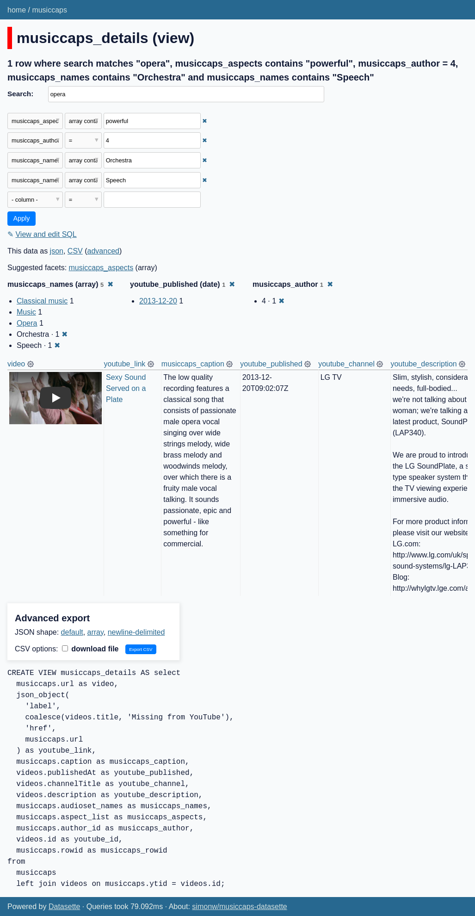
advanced (103, 251)
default (72, 632)
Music (26, 312)
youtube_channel (346, 364)
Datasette (64, 906)
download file (90, 649)
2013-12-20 (158, 301)
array (95, 632)
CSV (75, 251)
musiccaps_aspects (101, 268)
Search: (20, 94)
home (16, 10)
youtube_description (423, 364)
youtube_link (125, 364)
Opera (27, 323)
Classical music (42, 301)
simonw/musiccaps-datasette (239, 906)
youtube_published (271, 364)
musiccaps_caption (192, 364)
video (16, 364)
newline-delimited (136, 632)
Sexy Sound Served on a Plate (127, 388)
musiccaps (49, 10)
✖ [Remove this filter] (204, 121)
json (56, 251)
